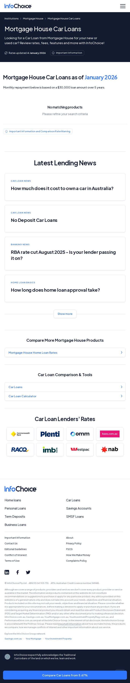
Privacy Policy (74, 543)
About (69, 537)
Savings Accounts (78, 508)
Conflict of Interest (16, 555)
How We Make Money (78, 555)
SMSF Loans (75, 516)
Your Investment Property (58, 638)
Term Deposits (15, 516)
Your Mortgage (33, 638)
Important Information (17, 537)
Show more (65, 313)
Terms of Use (12, 560)
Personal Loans (15, 508)
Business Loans (15, 525)
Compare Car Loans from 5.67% (65, 675)
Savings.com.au (13, 638)
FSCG (69, 549)
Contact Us (11, 543)
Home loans (13, 500)
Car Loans (15, 387)
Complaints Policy (76, 560)
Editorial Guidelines (16, 549)
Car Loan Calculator (22, 396)
